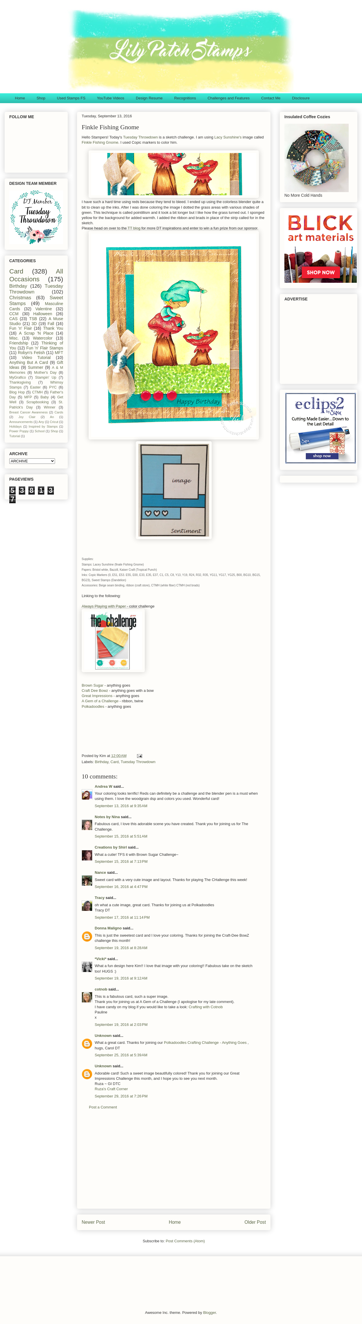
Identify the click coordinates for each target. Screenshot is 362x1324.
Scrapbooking (37, 402)
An (52, 417)
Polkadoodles (93, 706)
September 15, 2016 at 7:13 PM (121, 861)
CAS (13, 318)
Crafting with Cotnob (206, 1007)
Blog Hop (17, 392)
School (40, 431)
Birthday (102, 762)
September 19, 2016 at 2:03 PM (121, 1024)
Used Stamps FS (71, 98)
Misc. (14, 338)
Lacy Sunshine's (227, 137)
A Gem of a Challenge (100, 701)
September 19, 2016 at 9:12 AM (121, 978)
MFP (28, 397)
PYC (53, 387)
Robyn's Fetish (31, 352)
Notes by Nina (107, 817)
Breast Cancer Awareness (28, 412)
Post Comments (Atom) (185, 1241)
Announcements (21, 422)
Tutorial (14, 436)
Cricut (54, 422)
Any (41, 422)
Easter (35, 387)
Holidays (15, 426)
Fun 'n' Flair (20, 328)
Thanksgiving (20, 382)
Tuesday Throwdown (140, 137)
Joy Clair (27, 417)
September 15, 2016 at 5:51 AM (121, 836)
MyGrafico (17, 377)
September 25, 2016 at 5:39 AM (121, 1055)
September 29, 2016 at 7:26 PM (121, 1096)
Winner (49, 407)
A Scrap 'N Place (36, 333)
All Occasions (36, 275)
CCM (14, 313)
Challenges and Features (229, 98)
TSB (33, 318)
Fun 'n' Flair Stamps (44, 348)
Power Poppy (19, 431)
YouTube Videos (110, 98)
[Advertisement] (168, 733)
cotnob (101, 989)
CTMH (37, 392)
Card (115, 762)
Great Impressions (98, 696)
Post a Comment (103, 1107)
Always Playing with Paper (104, 606)
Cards (58, 412)
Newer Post (93, 1222)
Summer (35, 367)
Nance (100, 872)
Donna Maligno (108, 928)
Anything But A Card (28, 362)
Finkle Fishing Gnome (100, 142)
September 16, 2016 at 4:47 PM (121, 887)
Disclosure (301, 98)
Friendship (18, 343)
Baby (45, 397)
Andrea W (103, 786)
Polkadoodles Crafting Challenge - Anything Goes (206, 1042)
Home (20, 98)
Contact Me (270, 98)
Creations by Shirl (111, 847)
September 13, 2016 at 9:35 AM (121, 806)
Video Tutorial (36, 357)
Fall (50, 323)
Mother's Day (45, 373)
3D (34, 323)
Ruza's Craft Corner (111, 1089)
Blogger (209, 1312)
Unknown (103, 1035)
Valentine (43, 309)
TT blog (134, 228)
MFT (59, 352)
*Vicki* (100, 959)
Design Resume (149, 98)
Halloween (42, 313)
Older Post (255, 1222)
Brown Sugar (93, 685)
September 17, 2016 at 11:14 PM (122, 917)
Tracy (100, 898)
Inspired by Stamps (43, 426)
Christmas (20, 297)
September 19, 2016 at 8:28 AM (121, 948)
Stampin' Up (45, 377)
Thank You (53, 328)
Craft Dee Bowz (95, 690)
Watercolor (42, 338)
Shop (40, 98)
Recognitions (185, 98)
